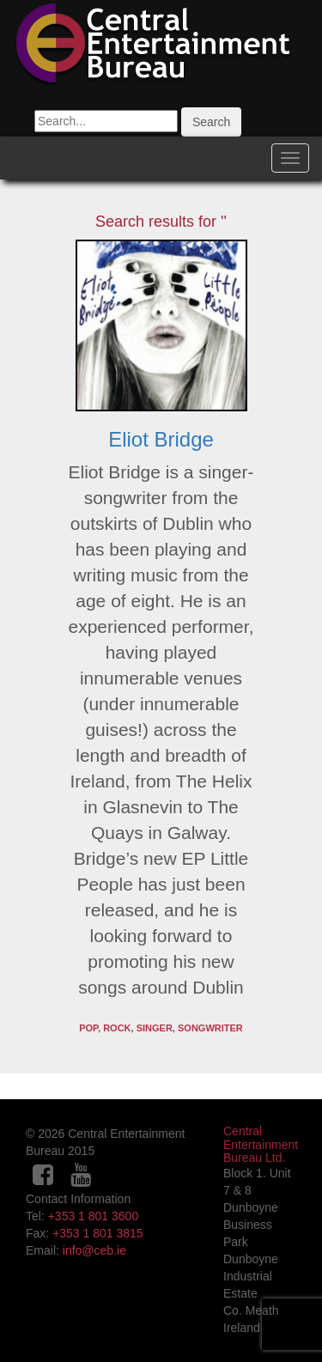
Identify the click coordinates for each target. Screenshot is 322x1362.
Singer (155, 1028)
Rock (117, 1028)
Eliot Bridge (161, 439)
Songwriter (210, 1028)
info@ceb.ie (94, 1250)
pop (88, 1028)
